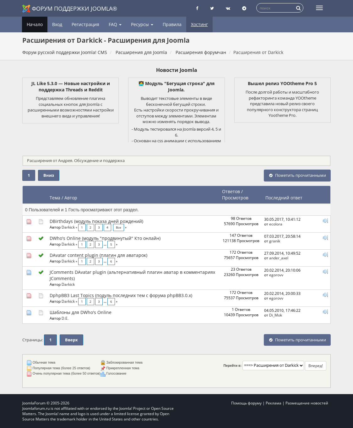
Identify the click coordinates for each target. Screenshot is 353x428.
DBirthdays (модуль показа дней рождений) (96, 221)
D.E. (65, 318)
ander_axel (278, 257)
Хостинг (199, 24)
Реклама (273, 403)
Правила (172, 24)
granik (274, 240)
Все (118, 227)
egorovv (276, 274)
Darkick (68, 227)
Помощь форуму (246, 403)
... (105, 244)
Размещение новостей (306, 403)
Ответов (231, 191)
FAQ (115, 24)
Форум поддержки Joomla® (69, 9)
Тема (55, 198)
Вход (57, 24)
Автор (70, 198)
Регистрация (85, 24)
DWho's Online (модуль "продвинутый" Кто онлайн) (105, 238)
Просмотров (235, 198)
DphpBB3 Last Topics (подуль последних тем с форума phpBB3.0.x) (121, 295)
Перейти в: (233, 365)
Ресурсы (142, 24)
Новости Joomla (176, 70)
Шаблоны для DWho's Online (80, 312)
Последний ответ (284, 198)
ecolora (275, 223)
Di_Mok (275, 314)
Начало (35, 24)
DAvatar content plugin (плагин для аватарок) (98, 255)
